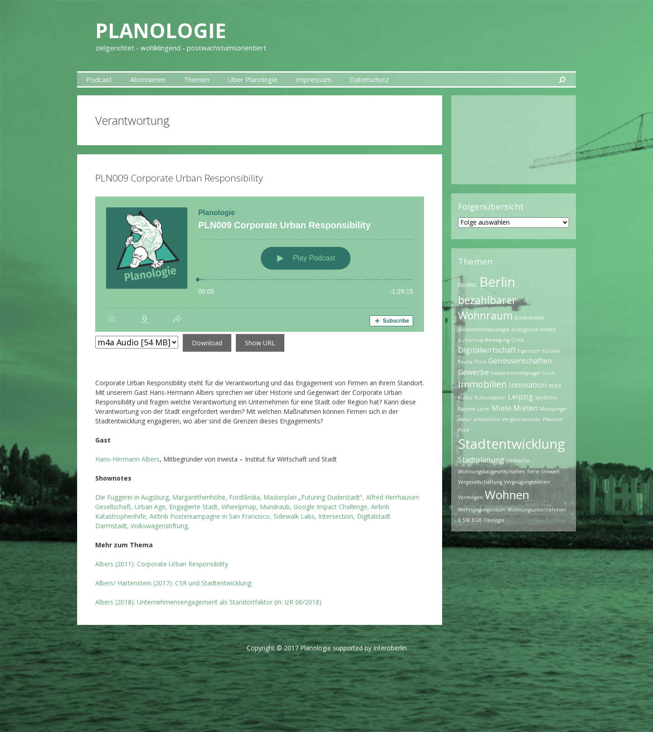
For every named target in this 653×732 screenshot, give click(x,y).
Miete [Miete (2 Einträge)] (502, 408)
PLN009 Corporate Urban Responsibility (179, 178)
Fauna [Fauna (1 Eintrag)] (465, 362)
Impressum (313, 79)
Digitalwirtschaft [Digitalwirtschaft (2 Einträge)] (487, 350)
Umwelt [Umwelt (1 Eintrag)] (550, 471)
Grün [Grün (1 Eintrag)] (548, 373)
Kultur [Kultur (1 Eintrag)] (465, 397)
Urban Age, (151, 506)
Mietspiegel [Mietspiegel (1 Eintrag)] (553, 409)
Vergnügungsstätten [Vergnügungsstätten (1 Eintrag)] (527, 482)
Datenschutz (369, 79)
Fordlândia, (245, 497)
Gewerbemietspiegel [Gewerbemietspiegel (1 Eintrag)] (516, 373)
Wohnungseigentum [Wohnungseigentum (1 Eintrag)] (482, 509)
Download (207, 343)
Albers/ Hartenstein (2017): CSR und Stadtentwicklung (173, 583)
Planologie (162, 30)
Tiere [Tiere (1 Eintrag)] (533, 471)
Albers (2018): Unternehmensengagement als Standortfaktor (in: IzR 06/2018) (208, 602)
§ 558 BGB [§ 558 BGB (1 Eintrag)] (470, 520)
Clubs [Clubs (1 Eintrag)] (517, 340)
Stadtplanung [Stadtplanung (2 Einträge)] (481, 460)
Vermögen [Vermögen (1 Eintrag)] (470, 497)
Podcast (99, 79)
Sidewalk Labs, (295, 516)
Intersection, (336, 516)
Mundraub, (276, 506)
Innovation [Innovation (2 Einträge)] (527, 385)
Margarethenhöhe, (199, 497)
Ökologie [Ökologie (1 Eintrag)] (494, 520)
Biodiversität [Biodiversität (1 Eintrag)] (529, 317)
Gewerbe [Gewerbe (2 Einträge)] (473, 372)
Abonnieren (148, 79)
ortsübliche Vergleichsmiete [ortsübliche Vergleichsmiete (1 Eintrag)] (507, 419)
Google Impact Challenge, (331, 506)
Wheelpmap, (239, 506)
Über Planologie (253, 79)
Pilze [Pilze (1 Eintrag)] (463, 430)
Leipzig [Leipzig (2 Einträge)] (520, 397)
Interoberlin (390, 648)
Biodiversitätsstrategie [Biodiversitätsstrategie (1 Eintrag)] (484, 329)
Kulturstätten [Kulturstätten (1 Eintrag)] (490, 397)
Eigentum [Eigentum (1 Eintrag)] (529, 351)
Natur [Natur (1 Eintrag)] (465, 419)
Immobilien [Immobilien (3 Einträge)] (482, 384)
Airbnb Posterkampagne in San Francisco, (210, 516)
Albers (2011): (161, 564)
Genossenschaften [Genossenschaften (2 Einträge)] (520, 361)
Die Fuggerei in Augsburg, (133, 497)
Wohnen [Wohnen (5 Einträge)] (507, 495)
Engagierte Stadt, (194, 506)
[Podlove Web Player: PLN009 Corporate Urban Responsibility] (259, 264)
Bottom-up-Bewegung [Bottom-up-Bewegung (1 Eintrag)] (483, 340)
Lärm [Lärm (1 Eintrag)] (483, 409)
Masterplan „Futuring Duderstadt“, (313, 497)
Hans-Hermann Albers (127, 459)
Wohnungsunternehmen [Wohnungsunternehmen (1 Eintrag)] (536, 509)
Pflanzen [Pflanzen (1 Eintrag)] (552, 419)
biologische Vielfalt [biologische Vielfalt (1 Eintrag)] (534, 329)
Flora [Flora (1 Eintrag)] (480, 362)
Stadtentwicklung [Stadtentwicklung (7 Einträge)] (511, 444)
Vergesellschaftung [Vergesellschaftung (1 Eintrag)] (480, 482)
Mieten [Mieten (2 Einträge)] (525, 408)
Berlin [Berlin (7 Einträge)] (497, 282)
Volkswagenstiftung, (160, 525)
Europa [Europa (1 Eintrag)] (551, 351)
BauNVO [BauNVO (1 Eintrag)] (468, 285)
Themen (197, 79)
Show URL (260, 343)
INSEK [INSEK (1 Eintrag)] (555, 386)
